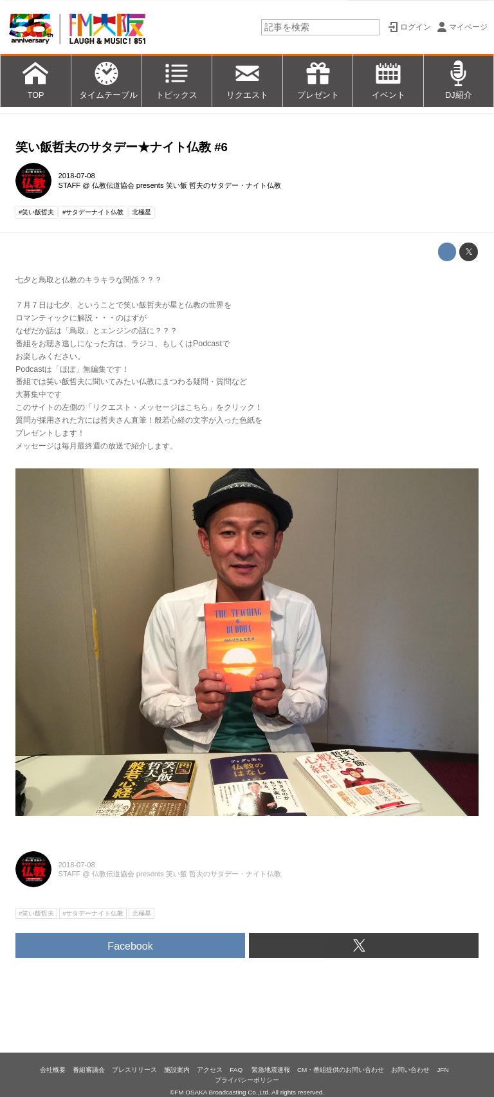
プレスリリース (134, 1069)
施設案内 (177, 1069)
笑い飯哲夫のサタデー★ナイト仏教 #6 (121, 147)
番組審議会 (89, 1069)
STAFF (70, 185)
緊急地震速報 (271, 1069)
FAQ (237, 1069)
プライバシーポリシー (247, 1079)
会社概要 (53, 1069)
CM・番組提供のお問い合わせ (340, 1069)
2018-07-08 (77, 176)
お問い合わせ (410, 1069)
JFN (442, 1069)
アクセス (210, 1069)
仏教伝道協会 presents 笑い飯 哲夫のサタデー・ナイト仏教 (186, 185)
